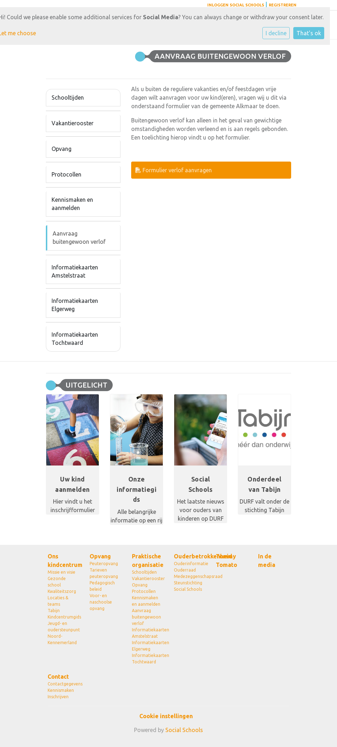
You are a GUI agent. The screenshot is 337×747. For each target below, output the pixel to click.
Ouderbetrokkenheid (189, 556)
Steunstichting (188, 582)
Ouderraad (185, 570)
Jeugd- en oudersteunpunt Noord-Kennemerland (63, 633)
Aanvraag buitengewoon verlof (79, 237)
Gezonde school (57, 581)
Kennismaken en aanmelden (72, 203)
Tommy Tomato (226, 560)
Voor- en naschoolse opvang (101, 602)
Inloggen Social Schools (235, 5)
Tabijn (54, 610)
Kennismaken (61, 690)
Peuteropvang (104, 563)
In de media (266, 560)
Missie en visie (61, 572)
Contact (58, 676)
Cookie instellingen (166, 716)
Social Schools (188, 589)
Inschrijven (58, 696)
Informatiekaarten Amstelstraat (75, 271)
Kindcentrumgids (63, 617)
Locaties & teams (58, 600)
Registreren (282, 5)
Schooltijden (68, 97)
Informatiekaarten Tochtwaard (75, 338)
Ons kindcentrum (63, 560)
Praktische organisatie (147, 560)
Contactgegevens (63, 684)
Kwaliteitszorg (62, 591)
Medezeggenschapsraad (189, 576)
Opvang (61, 149)
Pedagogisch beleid (102, 585)
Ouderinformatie (189, 563)
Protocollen (66, 174)
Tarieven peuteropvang (104, 573)
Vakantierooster (72, 123)
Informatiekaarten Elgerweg (75, 305)
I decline (276, 33)
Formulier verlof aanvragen (173, 170)
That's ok (308, 33)
